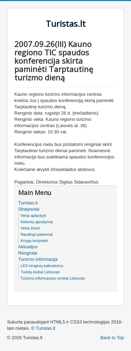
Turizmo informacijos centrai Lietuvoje (53, 278)
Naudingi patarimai (37, 234)
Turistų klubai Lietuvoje (40, 272)
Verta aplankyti (33, 215)
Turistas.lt (28, 202)
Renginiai (27, 253)
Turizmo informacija (38, 259)
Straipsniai (28, 209)
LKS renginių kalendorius (42, 266)
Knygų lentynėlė (34, 241)
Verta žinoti (30, 228)
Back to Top (112, 337)
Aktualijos (28, 246)
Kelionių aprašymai (37, 222)
